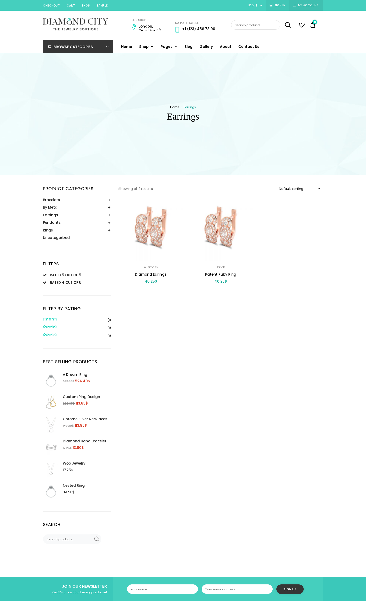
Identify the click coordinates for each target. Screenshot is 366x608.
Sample (102, 5)
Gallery (206, 46)
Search (286, 25)
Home (126, 46)
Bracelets (51, 199)
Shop (86, 5)
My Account (308, 5)
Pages (166, 46)
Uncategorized (56, 237)
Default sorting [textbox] (291, 188)
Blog (188, 46)
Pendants (52, 222)
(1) (77, 320)
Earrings (50, 215)
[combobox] (299, 188)
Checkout (51, 5)
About (225, 46)
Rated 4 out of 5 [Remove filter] (65, 282)
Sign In (279, 5)
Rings (48, 230)
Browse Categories (73, 46)
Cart (71, 5)
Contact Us (248, 46)
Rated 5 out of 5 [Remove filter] (65, 275)
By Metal (50, 207)
